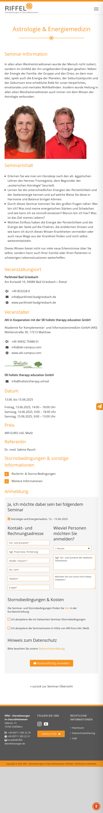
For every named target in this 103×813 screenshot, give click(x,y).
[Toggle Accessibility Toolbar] (96, 806)
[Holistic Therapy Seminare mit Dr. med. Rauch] (23, 362)
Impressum (78, 727)
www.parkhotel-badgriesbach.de (34, 302)
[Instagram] (39, 724)
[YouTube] (46, 724)
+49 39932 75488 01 (25, 342)
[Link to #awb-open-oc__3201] (100, 406)
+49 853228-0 (21, 291)
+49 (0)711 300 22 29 (19, 732)
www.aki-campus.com (26, 353)
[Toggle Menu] (96, 9)
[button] (51, 474)
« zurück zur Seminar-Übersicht (51, 686)
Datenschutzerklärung (83, 733)
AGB (74, 738)
